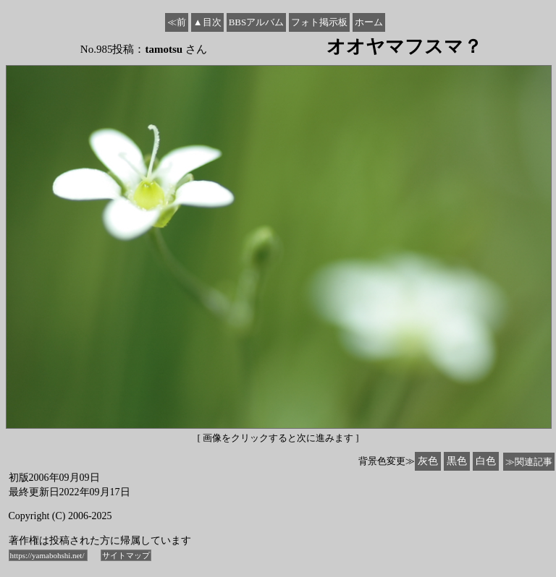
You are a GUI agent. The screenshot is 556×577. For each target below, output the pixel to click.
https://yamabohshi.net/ (48, 555)
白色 (486, 461)
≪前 (176, 22)
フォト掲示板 (319, 22)
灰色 (428, 461)
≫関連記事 (528, 461)
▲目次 (207, 22)
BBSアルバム (257, 22)
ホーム (369, 22)
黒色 (457, 461)
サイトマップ (126, 555)
